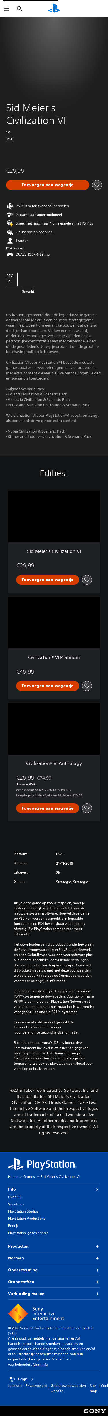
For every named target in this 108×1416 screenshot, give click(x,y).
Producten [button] (54, 1246)
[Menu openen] (6, 8)
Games (29, 1176)
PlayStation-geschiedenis (28, 1232)
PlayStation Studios (23, 1211)
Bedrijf (13, 1225)
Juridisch (15, 1385)
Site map (93, 1388)
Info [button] (54, 1189)
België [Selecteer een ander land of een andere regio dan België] (21, 1379)
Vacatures (16, 1204)
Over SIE (14, 1196)
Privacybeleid (36, 1385)
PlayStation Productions (27, 1218)
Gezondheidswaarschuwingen (38, 1027)
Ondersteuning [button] (54, 1270)
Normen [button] (54, 1258)
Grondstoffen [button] (54, 1282)
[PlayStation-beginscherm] (54, 8)
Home (13, 1176)
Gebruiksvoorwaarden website (68, 1388)
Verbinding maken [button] (54, 1293)
